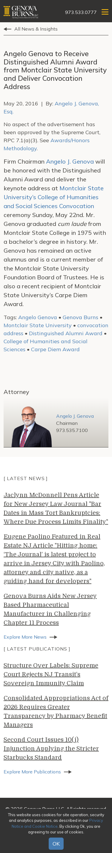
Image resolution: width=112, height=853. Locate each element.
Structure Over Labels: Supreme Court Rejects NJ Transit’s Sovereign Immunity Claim (51, 674)
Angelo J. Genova (70, 161)
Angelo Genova (37, 317)
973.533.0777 (81, 12)
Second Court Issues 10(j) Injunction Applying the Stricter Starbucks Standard (51, 748)
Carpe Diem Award (55, 349)
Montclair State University (38, 325)
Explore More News (25, 637)
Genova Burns (80, 317)
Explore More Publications (32, 772)
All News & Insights (36, 29)
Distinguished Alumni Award (65, 333)
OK (56, 843)
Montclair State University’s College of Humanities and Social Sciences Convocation (54, 197)
